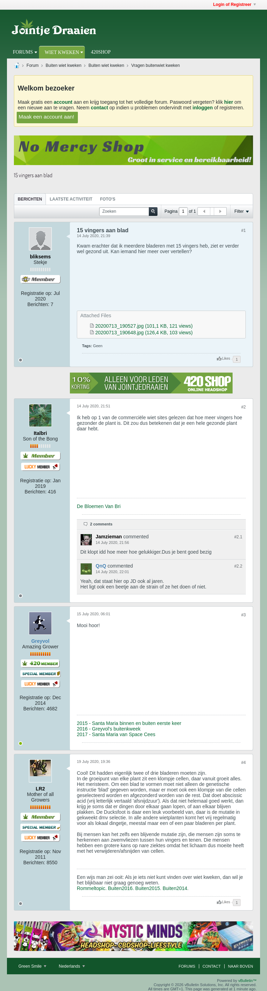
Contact (212, 966)
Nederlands (72, 966)
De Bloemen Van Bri (99, 506)
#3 (243, 614)
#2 (243, 407)
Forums (23, 52)
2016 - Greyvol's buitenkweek (108, 729)
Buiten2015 (147, 888)
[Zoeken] (128, 211)
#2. (238, 536)
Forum (32, 65)
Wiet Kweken (62, 52)
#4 (243, 762)
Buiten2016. (121, 888)
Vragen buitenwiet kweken (155, 65)
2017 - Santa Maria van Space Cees (116, 734)
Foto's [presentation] (107, 199)
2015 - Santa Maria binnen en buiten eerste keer (129, 723)
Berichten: (38, 304)
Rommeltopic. (92, 888)
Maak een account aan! (46, 116)
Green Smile (32, 966)
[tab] (30, 199)
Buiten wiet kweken (63, 65)
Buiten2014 (175, 888)
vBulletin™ (247, 980)
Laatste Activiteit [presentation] (71, 199)
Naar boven (240, 966)
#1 (243, 230)
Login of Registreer (234, 4)
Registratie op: (36, 293)
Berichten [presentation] (30, 199)
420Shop (101, 52)
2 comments (101, 524)
